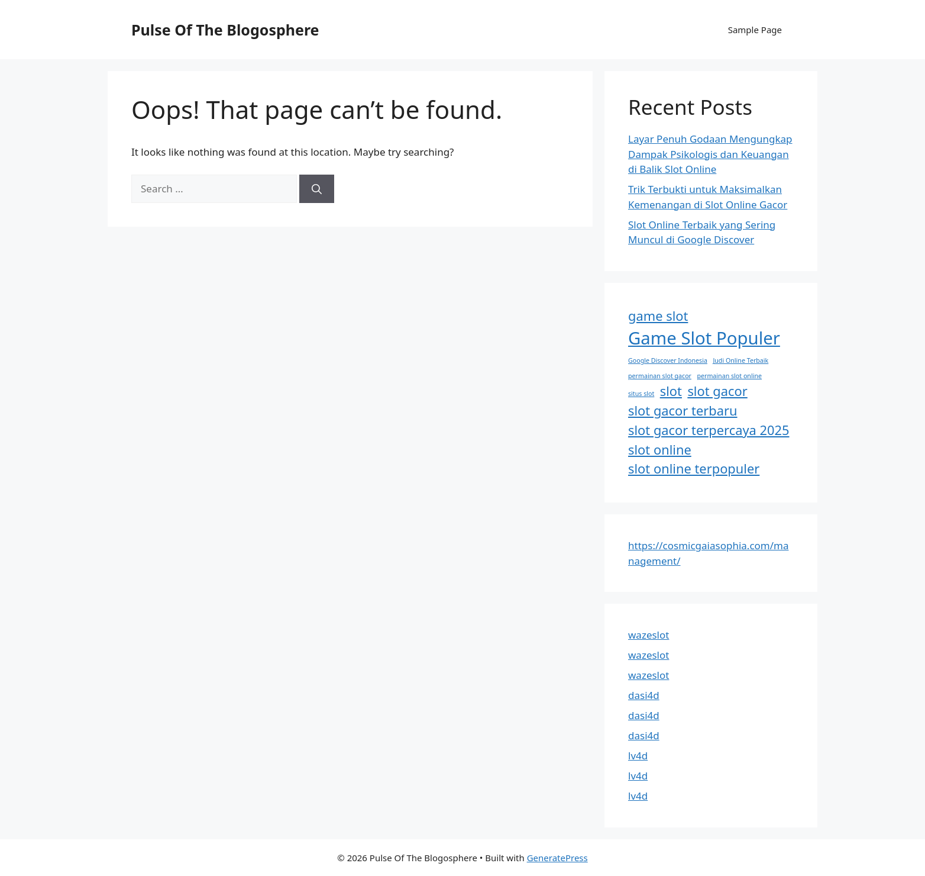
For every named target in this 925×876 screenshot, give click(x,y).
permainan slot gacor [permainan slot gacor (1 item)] (659, 376)
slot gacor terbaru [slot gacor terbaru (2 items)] (683, 410)
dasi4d (643, 695)
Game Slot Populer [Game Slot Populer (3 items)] (704, 338)
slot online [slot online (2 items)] (659, 449)
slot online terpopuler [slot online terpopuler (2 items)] (693, 468)
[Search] (316, 189)
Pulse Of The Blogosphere (225, 30)
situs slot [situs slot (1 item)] (641, 393)
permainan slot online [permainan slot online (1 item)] (729, 376)
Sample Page (755, 30)
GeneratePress (557, 858)
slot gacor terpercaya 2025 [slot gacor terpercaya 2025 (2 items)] (709, 430)
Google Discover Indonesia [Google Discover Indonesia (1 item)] (667, 360)
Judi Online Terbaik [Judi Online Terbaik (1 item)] (740, 360)
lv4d (638, 755)
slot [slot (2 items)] (671, 391)
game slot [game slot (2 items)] (658, 315)
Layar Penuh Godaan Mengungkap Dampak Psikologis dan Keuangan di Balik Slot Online (710, 154)
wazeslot (648, 635)
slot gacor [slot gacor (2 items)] (717, 391)
